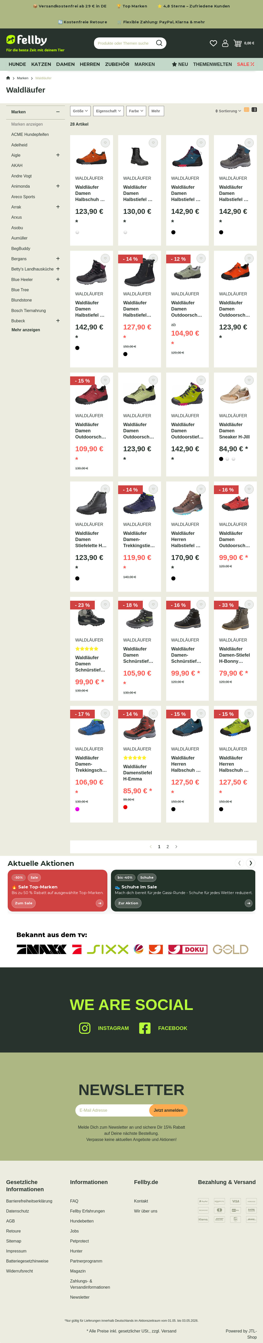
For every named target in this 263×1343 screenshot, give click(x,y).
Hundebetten (82, 1221)
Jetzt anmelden (168, 1110)
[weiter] (176, 846)
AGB (10, 1221)
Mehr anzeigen (26, 330)
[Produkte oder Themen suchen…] (123, 43)
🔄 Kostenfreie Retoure (82, 22)
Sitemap (13, 1241)
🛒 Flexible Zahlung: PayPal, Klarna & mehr (161, 22)
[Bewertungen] (91, 650)
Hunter (76, 1251)
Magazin (78, 1271)
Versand (168, 1331)
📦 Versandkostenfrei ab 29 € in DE (69, 6)
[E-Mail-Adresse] (114, 1110)
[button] (225, 43)
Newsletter (80, 1297)
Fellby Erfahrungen (87, 1211)
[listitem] (57, 890)
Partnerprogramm (86, 1261)
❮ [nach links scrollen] (239, 863)
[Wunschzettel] (213, 43)
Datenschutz (17, 1211)
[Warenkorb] (243, 43)
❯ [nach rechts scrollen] (251, 863)
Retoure (13, 1231)
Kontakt (141, 1201)
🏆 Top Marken (132, 6)
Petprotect (79, 1241)
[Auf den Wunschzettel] (105, 142)
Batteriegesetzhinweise (27, 1261)
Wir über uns (145, 1211)
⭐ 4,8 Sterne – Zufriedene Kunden (193, 6)
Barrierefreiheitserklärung (29, 1201)
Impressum (16, 1251)
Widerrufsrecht (19, 1271)
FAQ (74, 1201)
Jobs (74, 1231)
